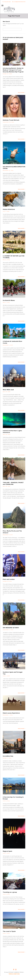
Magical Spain (7, 851)
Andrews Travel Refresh (11, 120)
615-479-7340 (7, 1)
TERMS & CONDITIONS (14, 974)
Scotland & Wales (9, 300)
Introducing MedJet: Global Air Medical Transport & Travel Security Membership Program (13, 70)
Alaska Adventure (9, 209)
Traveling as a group (10, 892)
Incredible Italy (8, 756)
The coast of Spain (9, 931)
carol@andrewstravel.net (18, 1)
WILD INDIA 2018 (8, 389)
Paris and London (9, 579)
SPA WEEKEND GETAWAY (11, 627)
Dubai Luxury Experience (11, 713)
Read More (21, 92)
